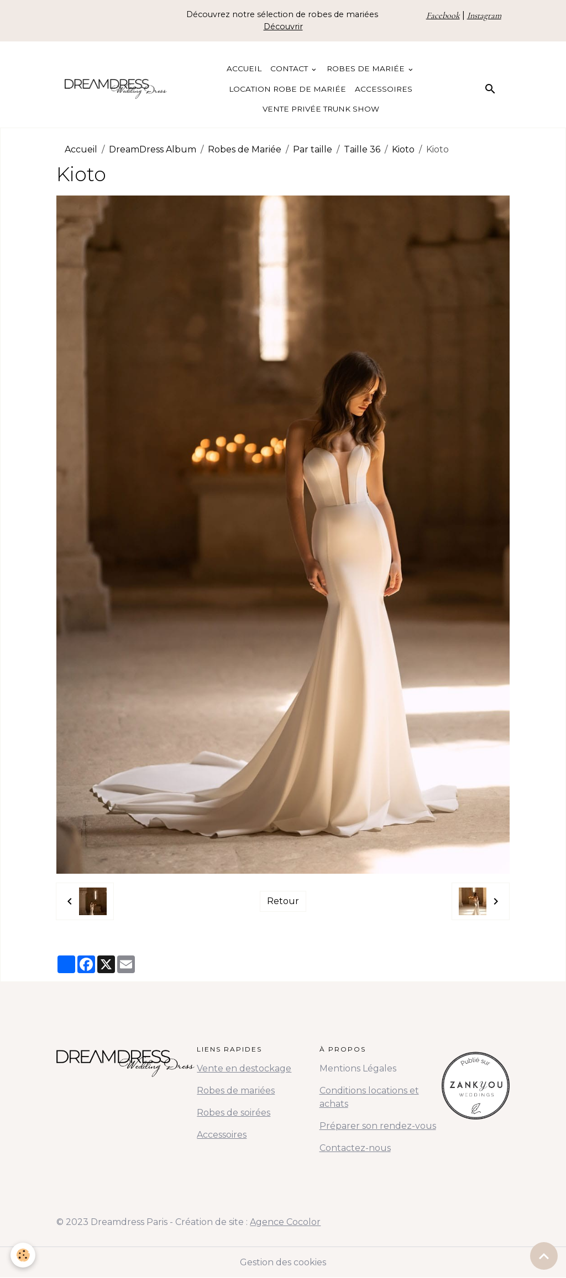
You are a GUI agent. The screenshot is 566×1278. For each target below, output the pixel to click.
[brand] (116, 89)
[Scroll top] (544, 1256)
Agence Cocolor (285, 1222)
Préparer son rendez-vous (377, 1126)
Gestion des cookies (283, 1262)
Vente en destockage (244, 1068)
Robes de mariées (236, 1090)
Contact (290, 68)
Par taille (312, 149)
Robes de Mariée (367, 68)
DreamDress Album (152, 149)
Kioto (403, 149)
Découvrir (283, 26)
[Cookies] (23, 1255)
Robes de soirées (233, 1112)
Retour (283, 901)
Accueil (244, 68)
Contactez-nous (355, 1148)
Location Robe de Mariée (287, 89)
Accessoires (383, 89)
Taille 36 (362, 149)
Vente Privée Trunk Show (321, 108)
